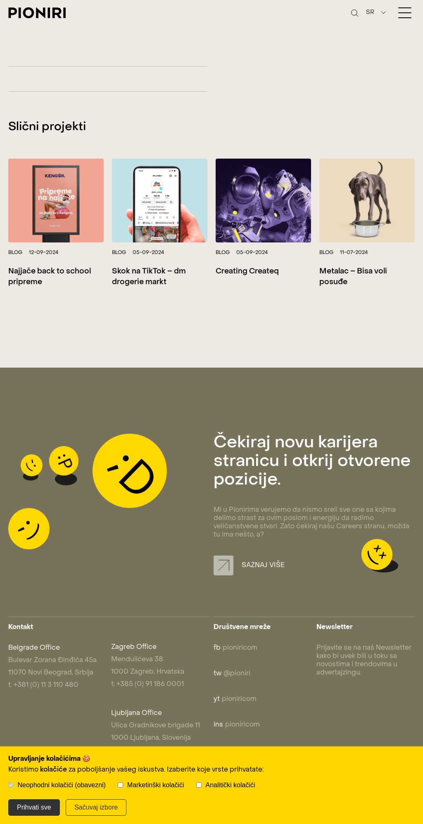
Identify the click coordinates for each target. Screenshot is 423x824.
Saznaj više (249, 565)
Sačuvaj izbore (96, 807)
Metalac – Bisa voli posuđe (353, 277)
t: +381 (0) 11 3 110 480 (43, 685)
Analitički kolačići (230, 784)
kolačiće (53, 770)
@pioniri (232, 674)
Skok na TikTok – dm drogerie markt (149, 277)
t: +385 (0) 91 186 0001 (147, 684)
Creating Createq (247, 271)
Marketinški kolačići (155, 784)
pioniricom (235, 648)
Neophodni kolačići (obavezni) (61, 784)
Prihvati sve (34, 807)
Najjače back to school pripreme (49, 277)
